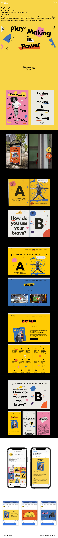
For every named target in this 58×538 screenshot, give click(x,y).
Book (6, 12)
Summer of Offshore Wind (47, 535)
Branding (10, 12)
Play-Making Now (10, 11)
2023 (9, 14)
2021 (6, 14)
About (55, 2)
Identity (16, 12)
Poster (20, 12)
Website (24, 12)
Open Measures (8, 535)
